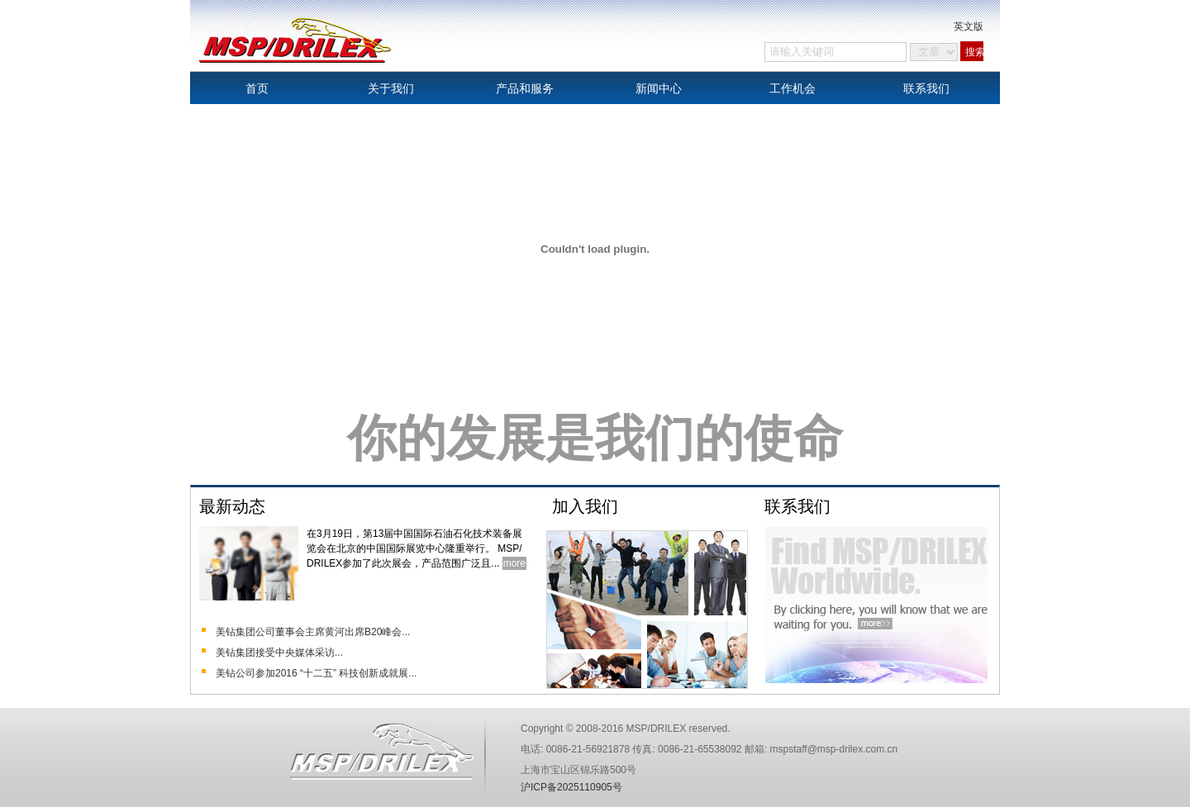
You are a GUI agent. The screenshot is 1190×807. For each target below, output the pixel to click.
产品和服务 (525, 88)
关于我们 (391, 88)
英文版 (968, 26)
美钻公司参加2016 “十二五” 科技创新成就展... (316, 673)
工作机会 (792, 88)
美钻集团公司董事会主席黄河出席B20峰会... (313, 632)
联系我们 (926, 88)
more (514, 563)
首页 (257, 88)
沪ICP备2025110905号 (571, 787)
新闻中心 (658, 88)
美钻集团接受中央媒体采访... (279, 652)
